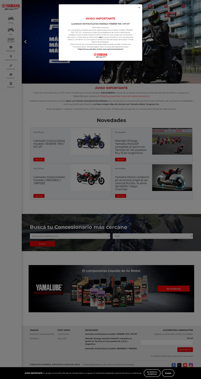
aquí (101, 32)
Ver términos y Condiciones (152, 373)
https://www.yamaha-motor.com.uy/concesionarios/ (100, 44)
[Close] (139, 2)
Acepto (168, 373)
